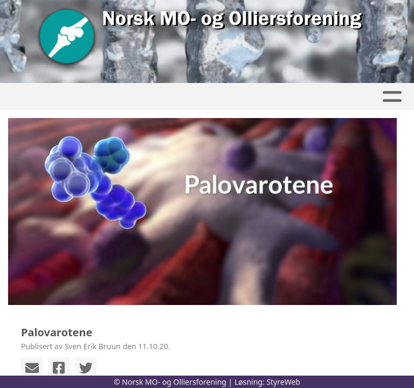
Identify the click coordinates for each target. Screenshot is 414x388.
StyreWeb (283, 382)
